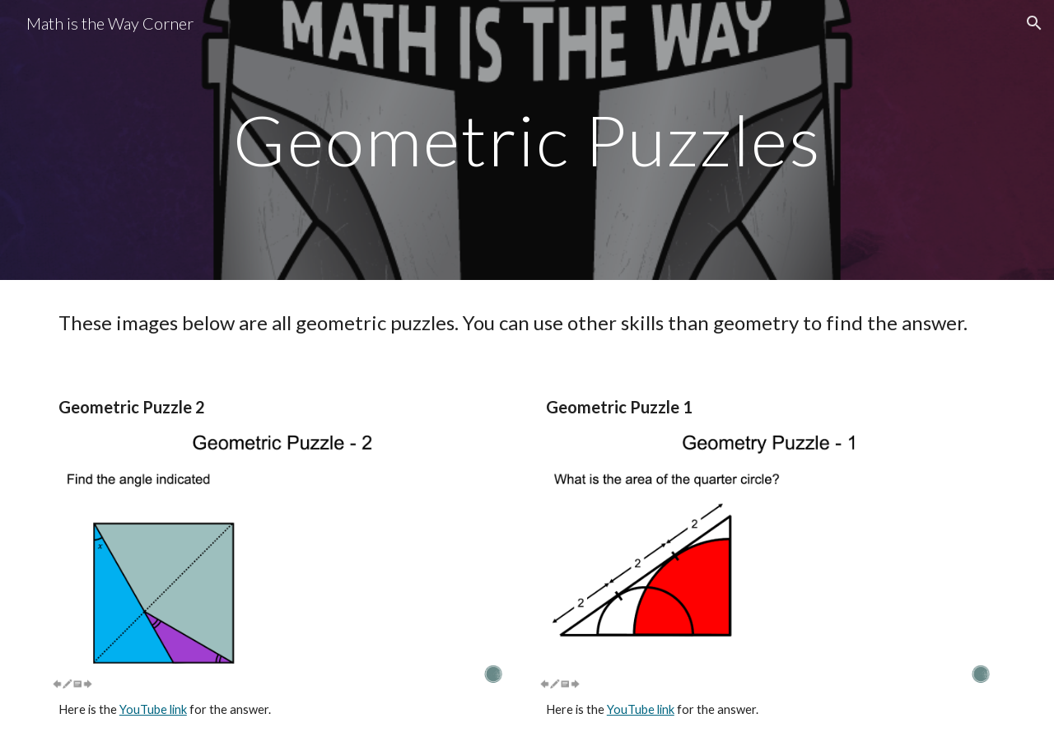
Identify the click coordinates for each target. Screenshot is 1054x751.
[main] (527, 139)
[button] (1034, 23)
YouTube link (153, 709)
